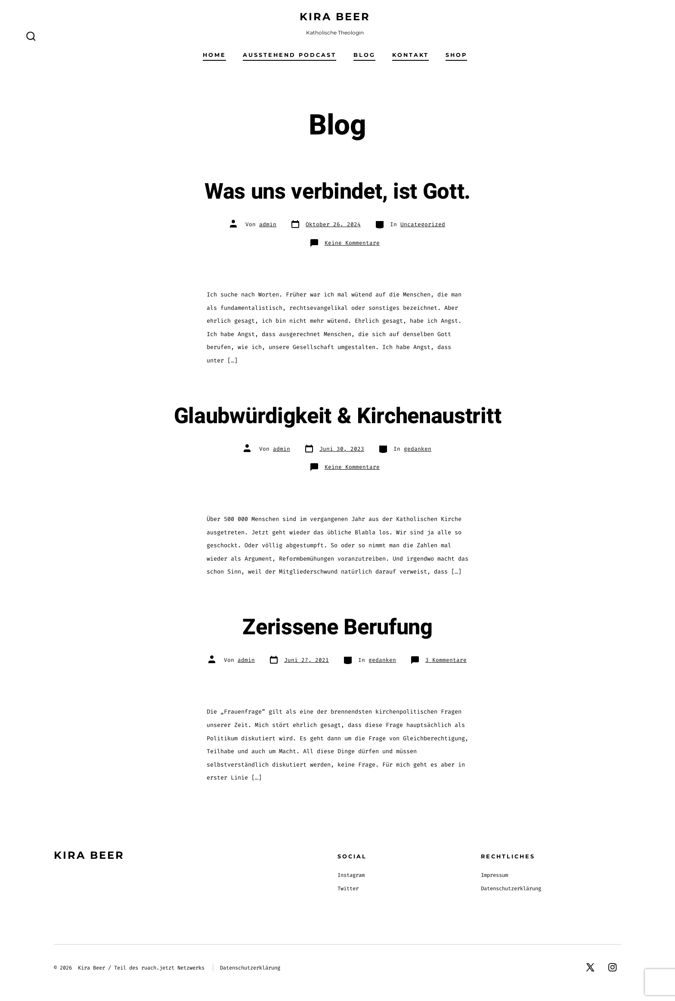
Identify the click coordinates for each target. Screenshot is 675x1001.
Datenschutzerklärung (511, 888)
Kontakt (410, 55)
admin (267, 224)
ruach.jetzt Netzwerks (172, 967)
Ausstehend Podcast (289, 55)
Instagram (351, 875)
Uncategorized (422, 224)
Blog (364, 55)
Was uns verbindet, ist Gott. (337, 192)
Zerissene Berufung (337, 627)
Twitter (348, 888)
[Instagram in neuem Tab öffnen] (613, 967)
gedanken (417, 448)
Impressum (494, 875)
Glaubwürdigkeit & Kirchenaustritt (337, 416)
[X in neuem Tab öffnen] (590, 967)
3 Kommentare (446, 660)
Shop (456, 55)
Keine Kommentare (352, 242)
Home (214, 55)
